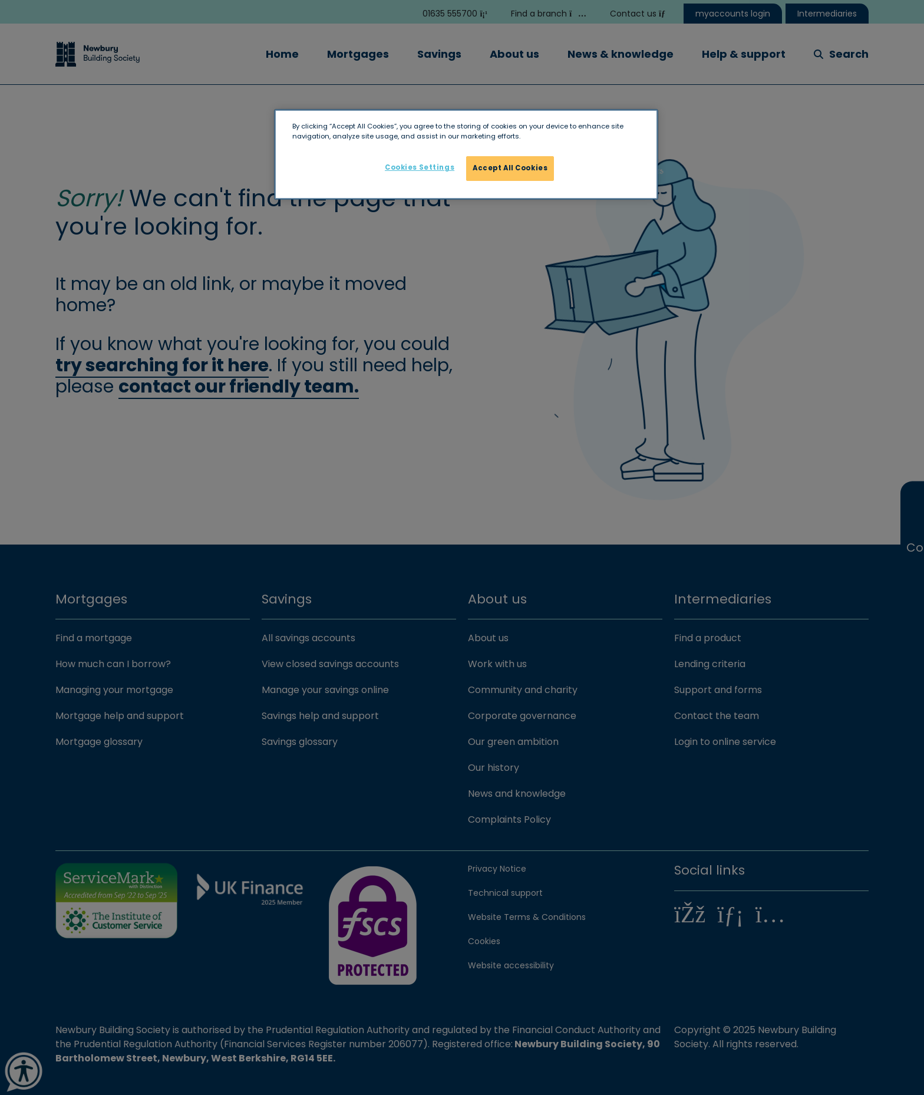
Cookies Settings (419, 167)
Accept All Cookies (510, 168)
